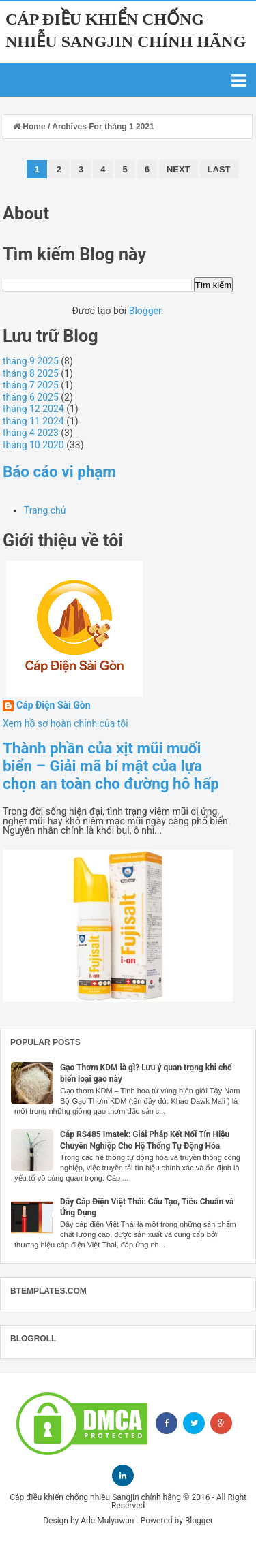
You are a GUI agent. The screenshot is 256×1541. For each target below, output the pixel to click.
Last (219, 169)
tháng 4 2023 (31, 432)
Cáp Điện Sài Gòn (53, 705)
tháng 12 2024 (33, 408)
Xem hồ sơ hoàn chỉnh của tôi (65, 723)
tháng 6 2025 (31, 397)
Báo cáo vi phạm (59, 471)
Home (30, 126)
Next (178, 169)
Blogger (145, 310)
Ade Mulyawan (107, 1520)
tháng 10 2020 (33, 444)
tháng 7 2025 (31, 384)
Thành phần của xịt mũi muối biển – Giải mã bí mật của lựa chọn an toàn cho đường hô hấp (111, 765)
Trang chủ (45, 510)
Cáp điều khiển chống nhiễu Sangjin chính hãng (95, 1497)
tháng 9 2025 (31, 361)
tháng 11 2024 (33, 421)
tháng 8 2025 (31, 373)
